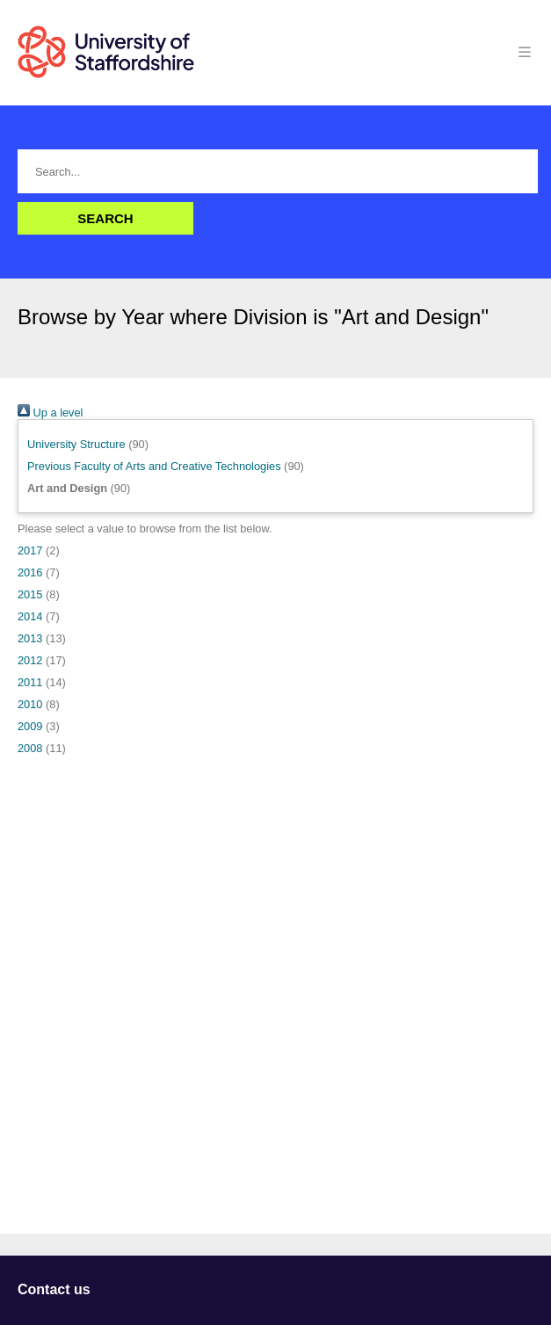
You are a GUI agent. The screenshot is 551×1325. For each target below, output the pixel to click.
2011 (30, 682)
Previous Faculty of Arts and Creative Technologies (154, 466)
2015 (30, 594)
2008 (30, 748)
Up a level (50, 412)
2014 (30, 616)
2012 (30, 660)
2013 (30, 638)
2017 (30, 550)
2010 (30, 704)
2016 (30, 572)
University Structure (76, 444)
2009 (30, 726)
